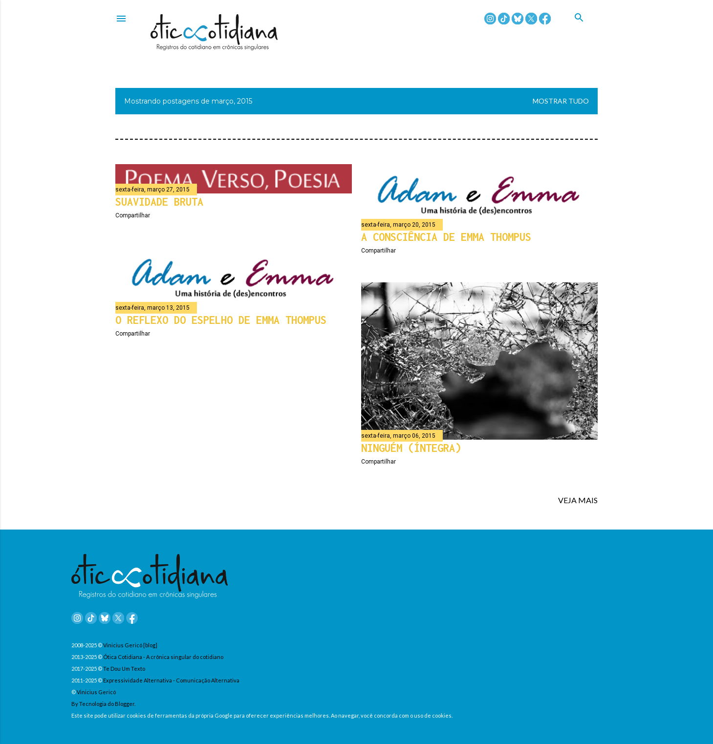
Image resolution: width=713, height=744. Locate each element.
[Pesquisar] (586, 29)
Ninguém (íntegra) (411, 448)
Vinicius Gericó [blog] (130, 645)
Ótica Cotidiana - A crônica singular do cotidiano (163, 657)
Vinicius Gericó (96, 692)
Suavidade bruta (159, 201)
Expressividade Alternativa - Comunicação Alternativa (171, 680)
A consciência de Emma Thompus (446, 237)
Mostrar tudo (561, 101)
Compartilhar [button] (132, 215)
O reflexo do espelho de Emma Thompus (220, 320)
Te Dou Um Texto (124, 668)
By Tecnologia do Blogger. (103, 704)
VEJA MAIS (578, 500)
